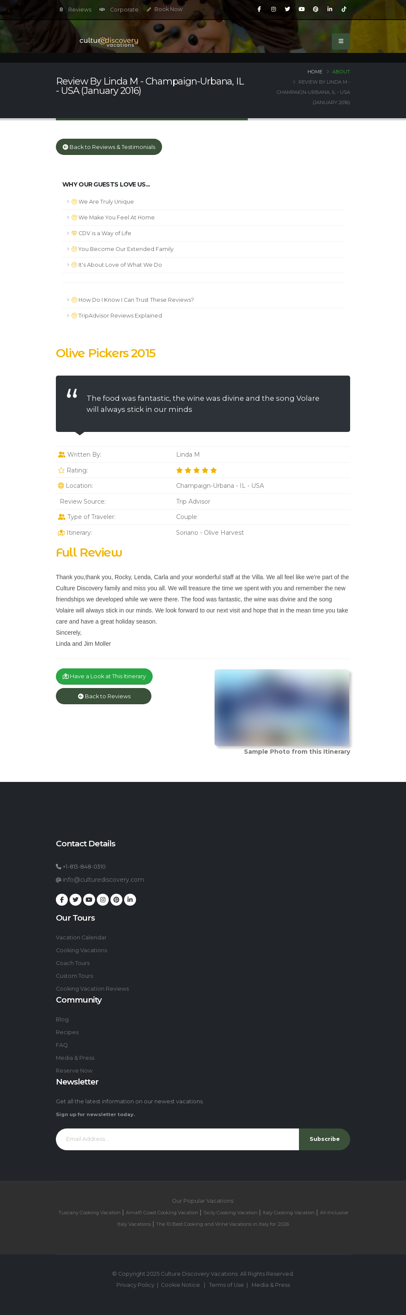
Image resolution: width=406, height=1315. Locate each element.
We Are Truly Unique (103, 201)
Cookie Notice (180, 1285)
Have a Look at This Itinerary (104, 676)
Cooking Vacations (81, 950)
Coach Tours (73, 963)
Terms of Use (226, 1285)
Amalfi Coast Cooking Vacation (162, 1213)
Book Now (165, 9)
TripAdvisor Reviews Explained (117, 315)
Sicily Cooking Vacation (230, 1213)
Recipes (67, 1032)
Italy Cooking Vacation (289, 1213)
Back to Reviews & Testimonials (109, 147)
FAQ (62, 1045)
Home (314, 72)
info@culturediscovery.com (103, 879)
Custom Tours (74, 976)
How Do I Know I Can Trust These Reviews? (133, 300)
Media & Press (75, 1058)
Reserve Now (74, 1070)
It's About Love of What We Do (117, 265)
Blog (62, 1019)
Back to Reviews (104, 696)
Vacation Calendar (81, 937)
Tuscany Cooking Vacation (89, 1213)
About (341, 72)
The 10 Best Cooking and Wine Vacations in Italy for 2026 (222, 1224)
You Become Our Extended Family (123, 249)
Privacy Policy (135, 1285)
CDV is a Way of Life (101, 233)
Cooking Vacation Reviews (92, 989)
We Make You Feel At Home (113, 217)
